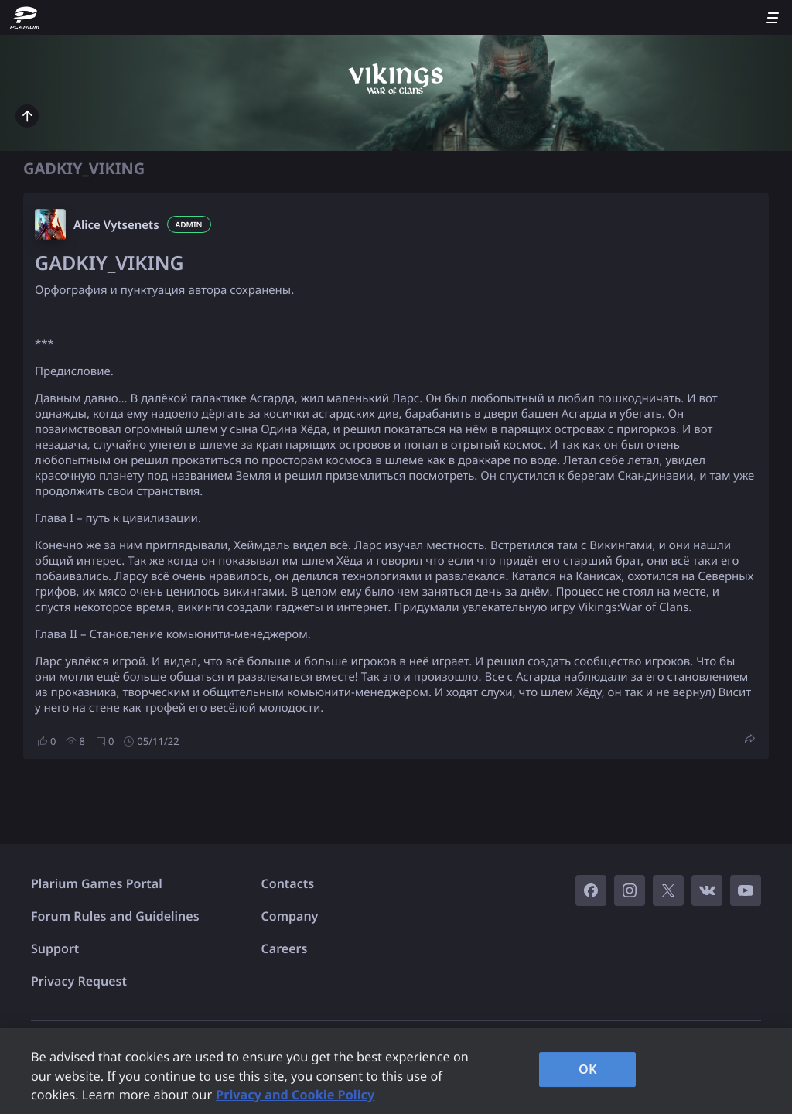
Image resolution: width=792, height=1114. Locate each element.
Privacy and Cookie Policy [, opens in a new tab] (295, 1094)
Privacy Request (79, 980)
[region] (396, 1071)
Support (55, 948)
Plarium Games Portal (96, 883)
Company (290, 915)
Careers (284, 948)
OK (588, 1069)
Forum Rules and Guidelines (115, 915)
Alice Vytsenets (116, 225)
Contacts (288, 883)
